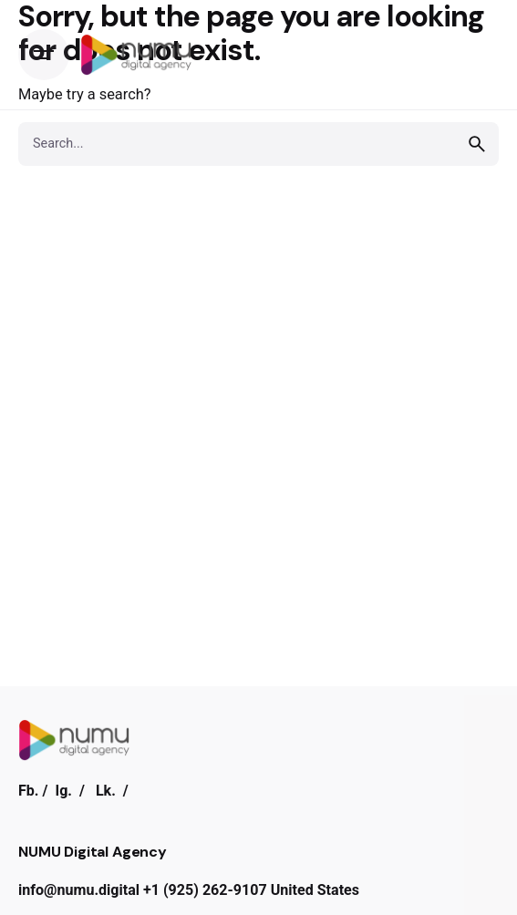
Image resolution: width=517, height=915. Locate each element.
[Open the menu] (43, 54)
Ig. (63, 790)
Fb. (28, 790)
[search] (477, 144)
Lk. (106, 790)
